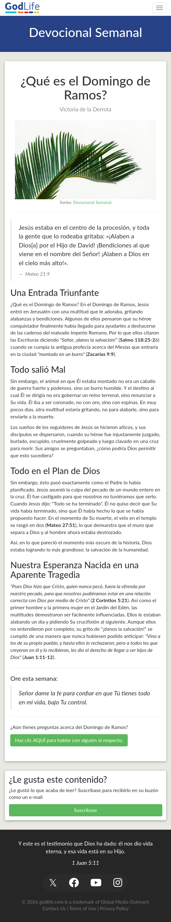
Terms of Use (82, 908)
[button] (53, 883)
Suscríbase (85, 810)
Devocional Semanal (92, 202)
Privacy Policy (114, 908)
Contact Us (53, 908)
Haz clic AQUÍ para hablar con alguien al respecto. (69, 740)
